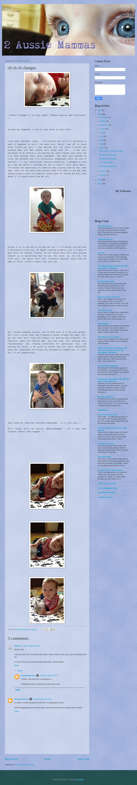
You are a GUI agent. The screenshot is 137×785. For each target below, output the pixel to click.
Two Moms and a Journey (108, 337)
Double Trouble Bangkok (108, 366)
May (102, 140)
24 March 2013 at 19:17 (49, 675)
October (103, 121)
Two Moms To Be (105, 310)
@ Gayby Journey (105, 497)
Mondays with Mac (105, 397)
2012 (100, 180)
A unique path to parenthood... (110, 470)
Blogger (81, 780)
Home (47, 759)
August (103, 129)
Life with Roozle (104, 226)
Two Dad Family (104, 457)
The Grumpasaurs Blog (107, 488)
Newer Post (11, 759)
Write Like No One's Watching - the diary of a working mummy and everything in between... (112, 350)
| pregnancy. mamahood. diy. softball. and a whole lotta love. (113, 380)
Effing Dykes (103, 324)
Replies (20, 671)
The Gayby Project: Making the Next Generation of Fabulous (113, 267)
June (102, 136)
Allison (17, 646)
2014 (100, 110)
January (103, 175)
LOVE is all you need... (107, 483)
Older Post (83, 759)
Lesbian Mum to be (106, 444)
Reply (16, 665)
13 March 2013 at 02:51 (30, 646)
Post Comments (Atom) (25, 765)
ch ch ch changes (106, 162)
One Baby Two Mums (107, 493)
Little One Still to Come (107, 415)
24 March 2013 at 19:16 (42, 699)
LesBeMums (103, 410)
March (102, 148)
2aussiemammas (28, 675)
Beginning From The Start (109, 297)
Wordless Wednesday (108, 155)
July (101, 132)
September (104, 125)
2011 (100, 184)
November (104, 117)
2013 (100, 114)
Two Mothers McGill (106, 281)
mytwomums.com (105, 239)
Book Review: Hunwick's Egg (110, 151)
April (102, 144)
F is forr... (102, 253)
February (103, 171)
